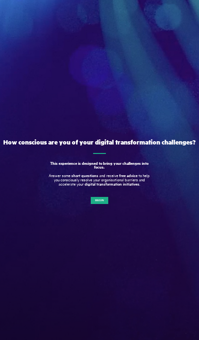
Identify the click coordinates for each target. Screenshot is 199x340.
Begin (99, 200)
